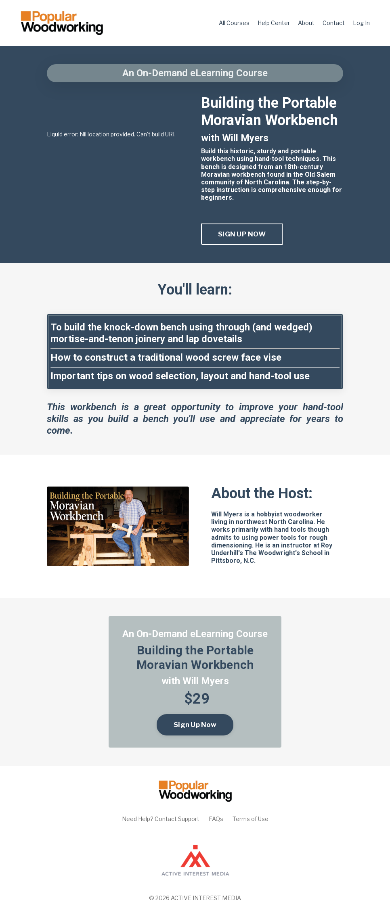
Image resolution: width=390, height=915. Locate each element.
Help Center (274, 22)
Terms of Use (250, 818)
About (306, 22)
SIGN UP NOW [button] (242, 234)
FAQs (216, 818)
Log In (361, 22)
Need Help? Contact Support (160, 818)
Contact (334, 22)
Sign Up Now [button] (195, 725)
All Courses (234, 22)
